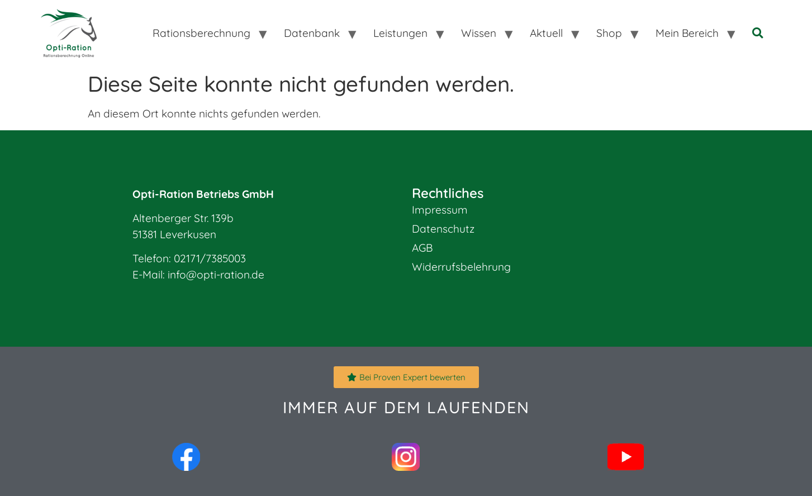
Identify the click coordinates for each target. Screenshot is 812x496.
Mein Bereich (687, 33)
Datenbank (312, 33)
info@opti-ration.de (216, 274)
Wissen (478, 33)
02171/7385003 (210, 258)
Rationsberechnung (201, 33)
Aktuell (546, 33)
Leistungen (400, 33)
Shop (609, 33)
